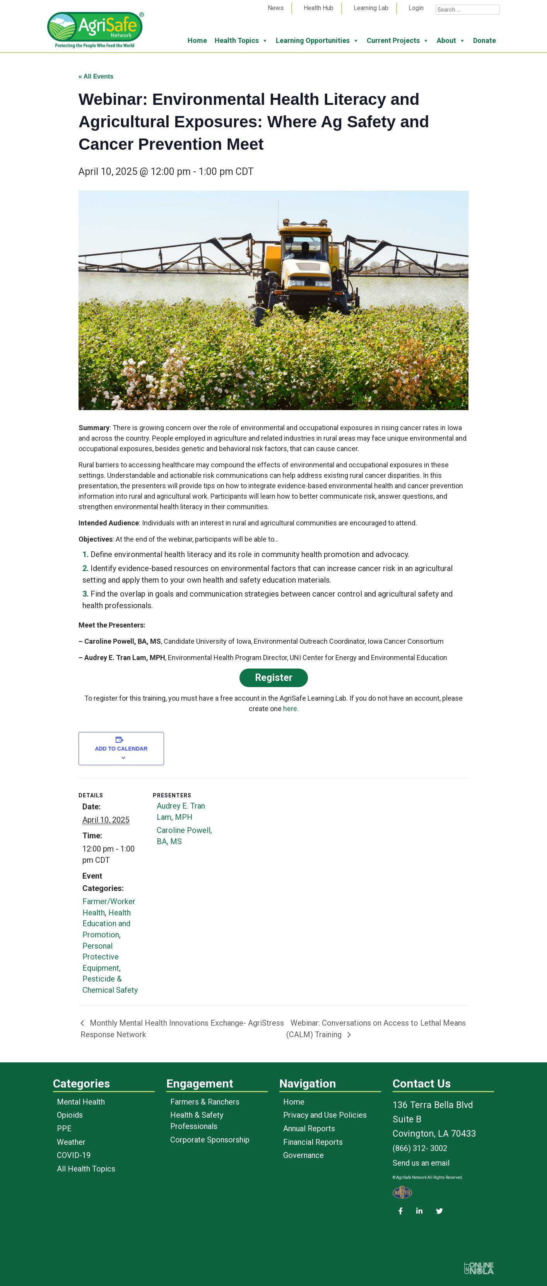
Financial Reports (313, 1142)
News (276, 8)
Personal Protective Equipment (100, 957)
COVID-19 (74, 1155)
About (451, 40)
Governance (303, 1155)
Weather (71, 1142)
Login (416, 8)
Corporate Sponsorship (210, 1139)
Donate (484, 40)
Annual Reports (309, 1128)
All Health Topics (86, 1168)
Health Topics (241, 40)
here (290, 709)
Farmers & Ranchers (204, 1101)
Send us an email (421, 1163)
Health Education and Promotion (106, 923)
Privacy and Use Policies (325, 1115)
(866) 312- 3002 (420, 1148)
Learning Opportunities (317, 40)
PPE (64, 1128)
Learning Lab (371, 8)
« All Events (96, 76)
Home (197, 40)
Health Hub (318, 8)
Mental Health (81, 1101)
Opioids (70, 1115)
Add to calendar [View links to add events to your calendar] (121, 749)
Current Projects (398, 40)
